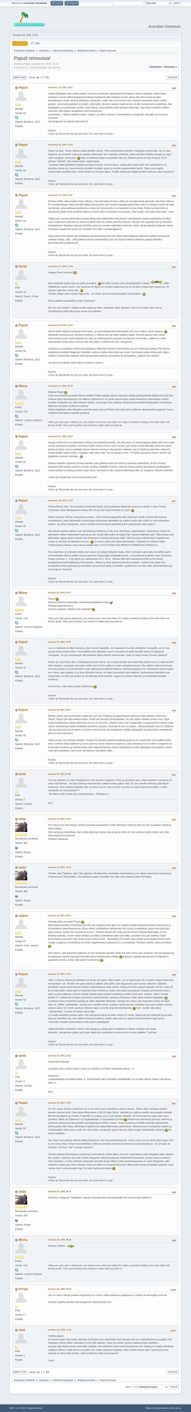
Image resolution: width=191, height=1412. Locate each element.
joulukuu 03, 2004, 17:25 (59, 642)
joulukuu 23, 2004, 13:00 (59, 1103)
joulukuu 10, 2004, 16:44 (59, 867)
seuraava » (170, 66)
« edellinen (155, 66)
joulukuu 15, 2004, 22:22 (59, 1056)
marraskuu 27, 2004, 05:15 (60, 386)
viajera (23, 915)
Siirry (128, 1386)
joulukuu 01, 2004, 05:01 (59, 592)
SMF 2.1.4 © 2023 (18, 1408)
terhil (22, 774)
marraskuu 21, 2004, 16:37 (60, 195)
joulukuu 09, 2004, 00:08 (59, 774)
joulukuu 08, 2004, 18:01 (59, 710)
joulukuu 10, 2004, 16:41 (59, 819)
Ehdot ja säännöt (160, 1408)
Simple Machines (35, 1408)
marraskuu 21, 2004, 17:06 (60, 266)
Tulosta (172, 77)
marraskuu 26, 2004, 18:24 (60, 325)
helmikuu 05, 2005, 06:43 (59, 1289)
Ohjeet (148, 1408)
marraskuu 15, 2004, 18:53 (60, 145)
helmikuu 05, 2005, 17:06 (59, 1330)
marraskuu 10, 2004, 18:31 (60, 87)
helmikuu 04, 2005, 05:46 (59, 1240)
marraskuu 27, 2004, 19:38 (60, 436)
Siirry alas (19, 77)
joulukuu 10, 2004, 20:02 (59, 915)
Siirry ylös (19, 1372)
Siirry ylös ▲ (175, 1408)
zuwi (22, 1329)
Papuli (23, 87)
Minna (23, 386)
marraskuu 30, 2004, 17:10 (60, 500)
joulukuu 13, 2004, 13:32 (59, 974)
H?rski (23, 1289)
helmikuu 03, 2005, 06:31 (59, 1191)
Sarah (23, 266)
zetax (22, 819)
